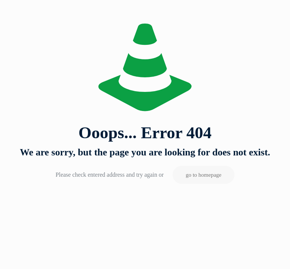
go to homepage (203, 175)
